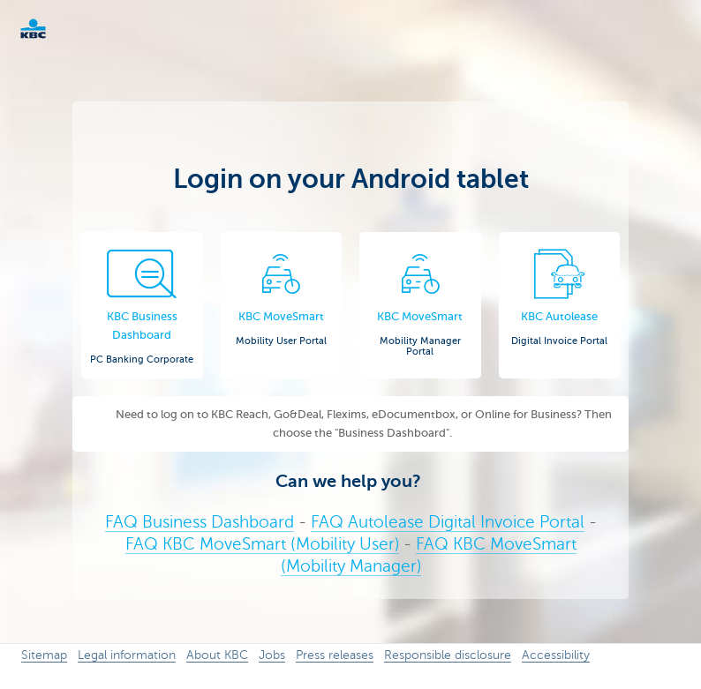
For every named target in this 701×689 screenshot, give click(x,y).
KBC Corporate (62, 28)
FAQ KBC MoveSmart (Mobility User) (262, 544)
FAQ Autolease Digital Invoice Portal (447, 522)
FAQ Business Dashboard (199, 522)
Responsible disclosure (447, 655)
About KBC (217, 655)
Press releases (334, 655)
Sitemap (44, 655)
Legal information (127, 655)
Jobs (272, 655)
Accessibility (556, 655)
